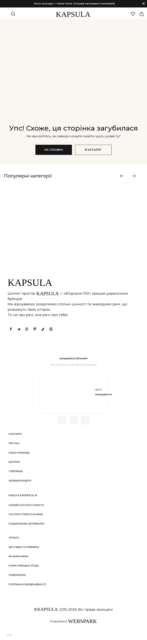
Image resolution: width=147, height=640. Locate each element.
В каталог (93, 149)
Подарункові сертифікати (26, 523)
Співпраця (16, 471)
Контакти (15, 434)
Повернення (17, 575)
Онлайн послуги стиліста (26, 505)
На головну (53, 149)
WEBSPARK (82, 621)
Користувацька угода (24, 565)
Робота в (23, 495)
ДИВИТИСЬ (32, 239)
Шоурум (14, 462)
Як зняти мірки (18, 556)
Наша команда (19, 452)
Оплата (14, 537)
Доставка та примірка (24, 547)
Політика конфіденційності (27, 584)
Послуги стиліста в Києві (26, 514)
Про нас (14, 443)
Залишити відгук (20, 480)
